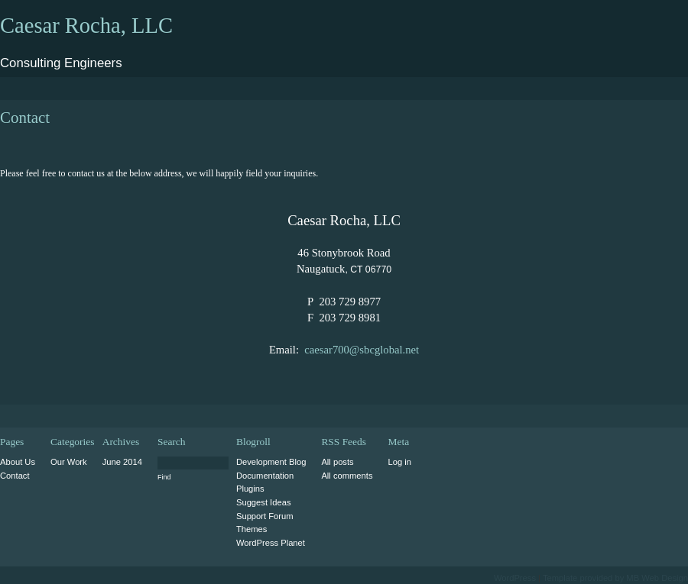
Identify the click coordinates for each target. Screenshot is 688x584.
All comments (346, 475)
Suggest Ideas (263, 502)
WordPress (515, 577)
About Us (17, 461)
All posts (337, 461)
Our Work (68, 461)
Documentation (265, 475)
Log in (399, 461)
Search (171, 441)
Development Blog (271, 461)
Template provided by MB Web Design (615, 577)
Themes (251, 529)
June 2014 (122, 461)
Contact (15, 475)
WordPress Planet (270, 542)
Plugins (250, 488)
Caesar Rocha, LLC (86, 25)
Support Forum (265, 516)
